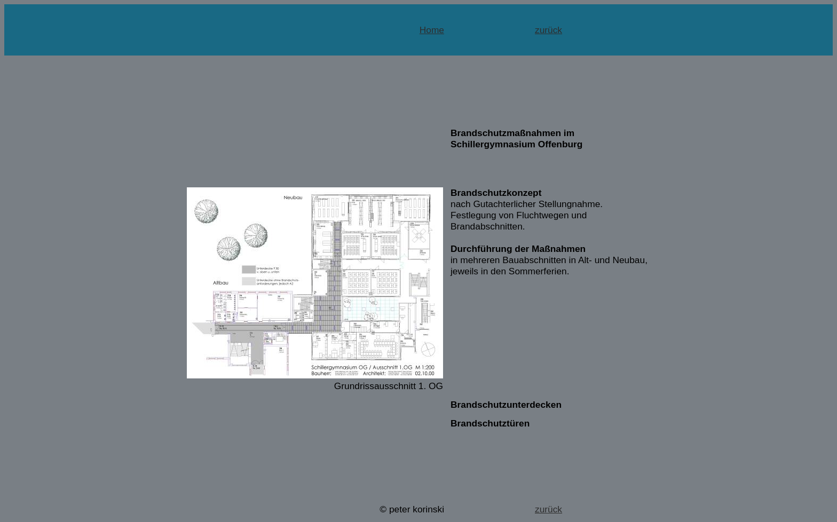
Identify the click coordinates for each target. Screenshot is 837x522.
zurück (548, 30)
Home (432, 30)
